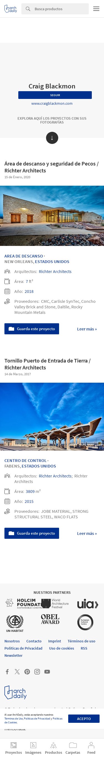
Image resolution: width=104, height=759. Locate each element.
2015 (29, 501)
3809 (30, 491)
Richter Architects (55, 271)
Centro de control (25, 460)
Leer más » (87, 329)
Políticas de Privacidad (37, 718)
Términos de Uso (13, 718)
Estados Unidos (52, 261)
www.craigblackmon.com (52, 103)
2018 (29, 291)
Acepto (84, 718)
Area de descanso (23, 256)
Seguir (55, 95)
